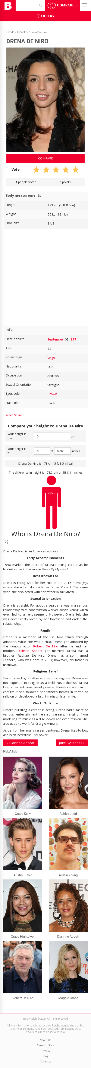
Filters (45, 16)
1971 (74, 339)
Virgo (51, 357)
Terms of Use (45, 1045)
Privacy (45, 1051)
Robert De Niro (45, 646)
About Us (45, 1040)
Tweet (8, 415)
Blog (45, 1056)
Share (18, 415)
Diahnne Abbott (30, 651)
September (55, 339)
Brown (52, 394)
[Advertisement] (45, 277)
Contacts (45, 1061)
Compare (62, 5)
